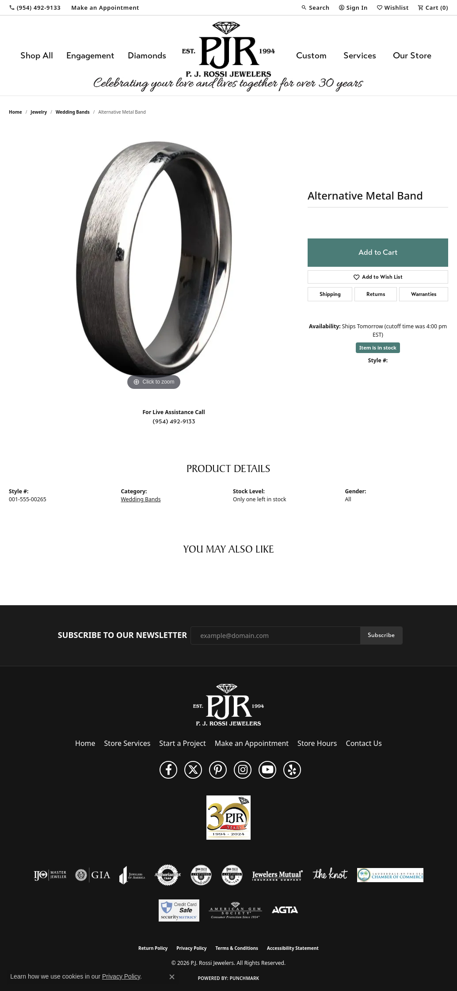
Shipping (330, 294)
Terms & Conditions (236, 948)
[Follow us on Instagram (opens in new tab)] (242, 770)
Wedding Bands (73, 112)
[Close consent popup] (172, 976)
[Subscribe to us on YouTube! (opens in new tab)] (267, 770)
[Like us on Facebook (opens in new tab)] (168, 770)
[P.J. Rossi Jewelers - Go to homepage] (228, 704)
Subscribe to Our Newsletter (122, 635)
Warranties (424, 294)
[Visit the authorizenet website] (168, 875)
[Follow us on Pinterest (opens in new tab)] (218, 770)
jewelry (38, 112)
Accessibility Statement (293, 948)
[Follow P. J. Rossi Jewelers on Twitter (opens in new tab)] (193, 770)
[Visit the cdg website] (201, 875)
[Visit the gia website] (92, 875)
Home (15, 112)
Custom (311, 55)
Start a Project (182, 743)
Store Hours (317, 743)
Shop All (36, 55)
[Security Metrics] (179, 910)
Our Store (412, 55)
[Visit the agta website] (284, 910)
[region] (153, 259)
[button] (315, 7)
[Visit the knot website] (330, 875)
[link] (35, 7)
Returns (375, 294)
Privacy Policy (191, 948)
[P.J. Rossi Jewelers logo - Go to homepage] (228, 55)
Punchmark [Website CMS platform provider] (244, 978)
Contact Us (364, 743)
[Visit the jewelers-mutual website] (277, 875)
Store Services (127, 743)
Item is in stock (377, 347)
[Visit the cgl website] (232, 875)
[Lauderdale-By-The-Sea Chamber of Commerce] (390, 875)
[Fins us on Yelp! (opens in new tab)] (292, 770)
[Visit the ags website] (235, 910)
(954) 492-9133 (173, 421)
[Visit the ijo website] (50, 875)
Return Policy (153, 948)
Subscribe (381, 635)
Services (359, 55)
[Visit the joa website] (132, 875)
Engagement (90, 55)
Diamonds (147, 55)
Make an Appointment (252, 743)
